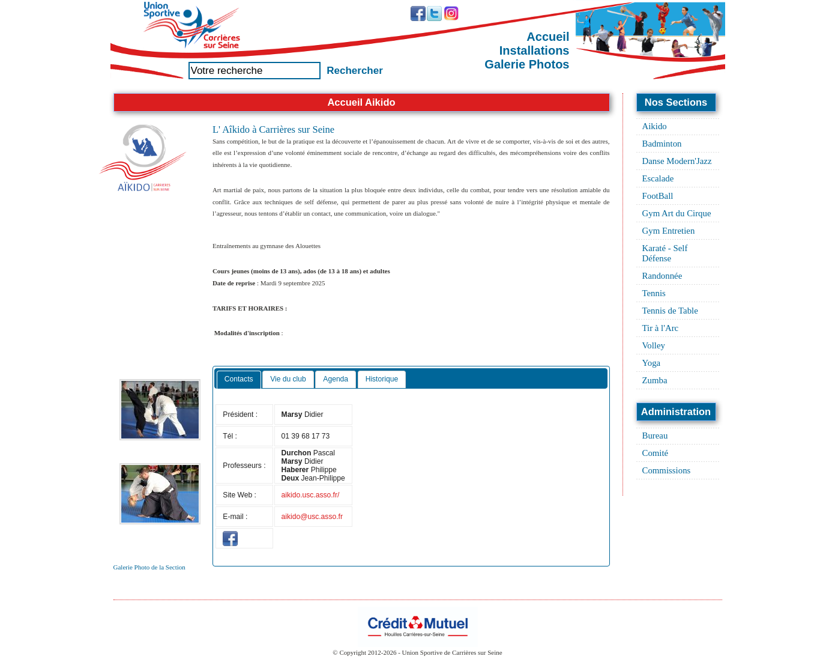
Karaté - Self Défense (665, 253)
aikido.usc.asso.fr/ (311, 495)
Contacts (239, 379)
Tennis (654, 293)
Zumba (655, 380)
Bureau (655, 435)
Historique (382, 379)
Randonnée (662, 276)
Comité (655, 453)
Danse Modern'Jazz (677, 161)
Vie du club (288, 379)
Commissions (666, 470)
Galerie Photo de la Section (149, 567)
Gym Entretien (668, 230)
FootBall (658, 196)
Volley (654, 345)
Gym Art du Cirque (676, 213)
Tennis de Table (670, 310)
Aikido (654, 126)
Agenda (335, 379)
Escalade (658, 178)
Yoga (651, 363)
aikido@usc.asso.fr (312, 516)
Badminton (662, 143)
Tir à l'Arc (660, 328)
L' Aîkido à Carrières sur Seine (273, 129)
